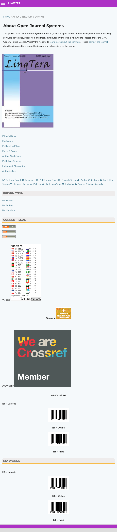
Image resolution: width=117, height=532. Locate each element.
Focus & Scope (9, 151)
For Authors (7, 205)
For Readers (8, 200)
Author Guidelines (11, 156)
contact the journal (98, 41)
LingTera (14, 3)
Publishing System (11, 161)
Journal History (20, 184)
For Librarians (8, 210)
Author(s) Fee (9, 171)
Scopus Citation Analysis (89, 184)
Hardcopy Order (51, 184)
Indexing (68, 184)
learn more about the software (65, 41)
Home (6, 16)
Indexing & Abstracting (13, 166)
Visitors (35, 184)
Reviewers (7, 141)
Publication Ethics (11, 146)
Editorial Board (9, 136)
